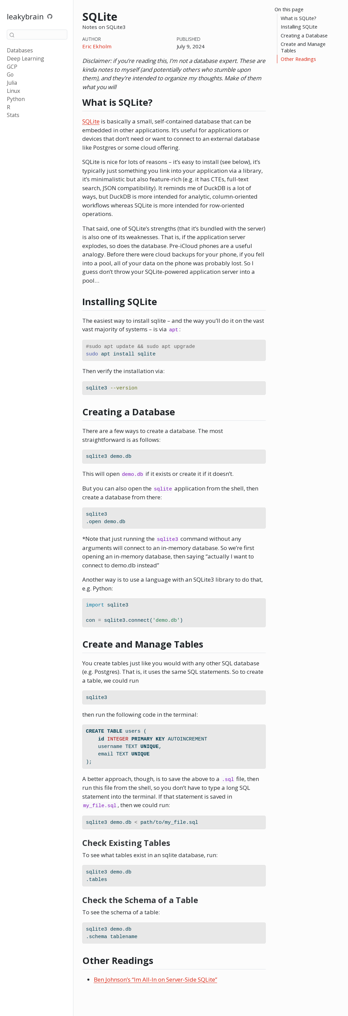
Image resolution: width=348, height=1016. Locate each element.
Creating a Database (304, 35)
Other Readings (298, 58)
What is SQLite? (298, 18)
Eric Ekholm (96, 46)
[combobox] (37, 34)
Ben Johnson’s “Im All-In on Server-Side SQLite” (155, 979)
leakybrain (25, 16)
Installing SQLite (299, 26)
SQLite (91, 121)
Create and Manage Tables (303, 47)
